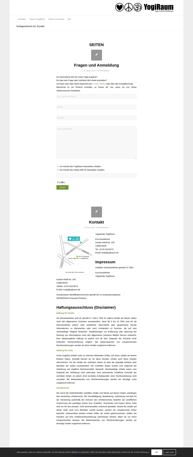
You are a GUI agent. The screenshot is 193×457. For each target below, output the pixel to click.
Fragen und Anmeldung (96, 65)
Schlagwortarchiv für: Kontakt (30, 26)
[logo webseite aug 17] (144, 8)
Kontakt (96, 222)
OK (156, 452)
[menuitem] (22, 19)
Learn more (169, 452)
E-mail (95, 84)
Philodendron (105, 71)
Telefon (102, 84)
